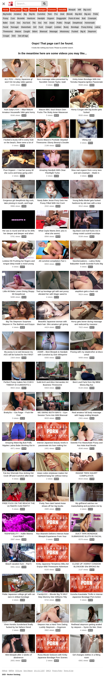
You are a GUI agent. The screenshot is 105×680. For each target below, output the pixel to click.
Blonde (70, 14)
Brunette (21, 18)
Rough (67, 23)
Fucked (75, 31)
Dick (14, 36)
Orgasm (50, 18)
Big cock (87, 10)
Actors (33, 10)
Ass (39, 23)
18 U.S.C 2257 (39, 671)
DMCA (48, 671)
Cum (13, 18)
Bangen (42, 10)
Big (25, 14)
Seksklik (62, 10)
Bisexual (43, 31)
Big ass (87, 14)
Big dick (78, 14)
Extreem (52, 10)
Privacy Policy (57, 671)
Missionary (64, 31)
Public (59, 23)
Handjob (41, 18)
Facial (5, 27)
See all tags (23, 36)
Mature (18, 31)
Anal (62, 14)
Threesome (8, 31)
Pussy (5, 18)
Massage (53, 31)
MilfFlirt (11, 671)
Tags (25, 10)
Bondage (75, 27)
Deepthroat (77, 23)
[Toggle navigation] (4, 3)
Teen (50, 14)
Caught (27, 31)
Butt (83, 18)
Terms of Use (68, 671)
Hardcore (31, 18)
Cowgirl (49, 27)
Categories (16, 10)
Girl (34, 27)
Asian (52, 23)
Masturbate (26, 27)
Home (5, 10)
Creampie (92, 18)
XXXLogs (18, 671)
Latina (97, 27)
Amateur (17, 14)
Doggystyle (61, 18)
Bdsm (35, 31)
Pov (56, 14)
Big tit (83, 31)
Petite (95, 14)
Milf (79, 10)
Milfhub (4, 671)
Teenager (14, 27)
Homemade (90, 23)
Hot (45, 23)
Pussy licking (86, 27)
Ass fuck (26, 23)
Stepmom (92, 31)
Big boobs (7, 14)
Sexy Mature (28, 671)
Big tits (32, 14)
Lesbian (58, 27)
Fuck (41, 27)
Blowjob (72, 10)
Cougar (6, 36)
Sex (18, 23)
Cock (12, 23)
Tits (34, 23)
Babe (5, 23)
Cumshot (41, 14)
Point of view (74, 18)
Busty (66, 27)
